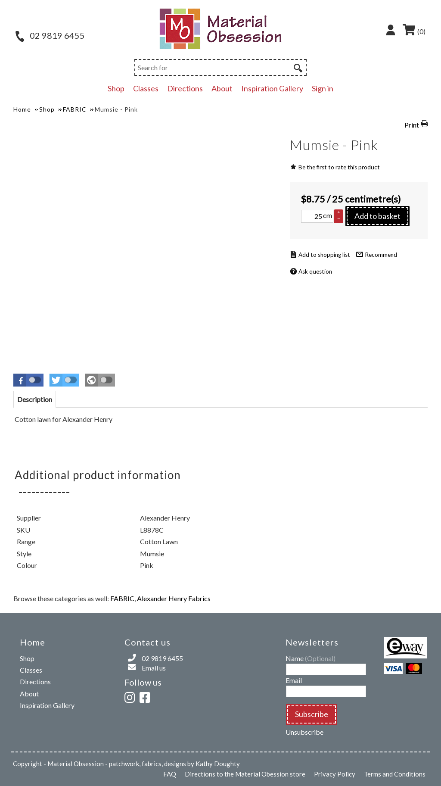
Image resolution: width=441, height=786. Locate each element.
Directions (185, 88)
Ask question (315, 271)
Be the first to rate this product (339, 167)
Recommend (381, 254)
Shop (116, 88)
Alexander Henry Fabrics (174, 598)
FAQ (169, 774)
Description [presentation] (34, 399)
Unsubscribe (304, 732)
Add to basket (377, 216)
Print (411, 125)
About (222, 88)
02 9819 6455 (50, 35)
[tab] (34, 399)
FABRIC (122, 598)
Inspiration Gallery (272, 88)
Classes (145, 88)
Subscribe (311, 714)
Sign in (322, 88)
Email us (154, 668)
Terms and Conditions (394, 774)
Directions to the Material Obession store (245, 774)
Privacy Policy (334, 774)
